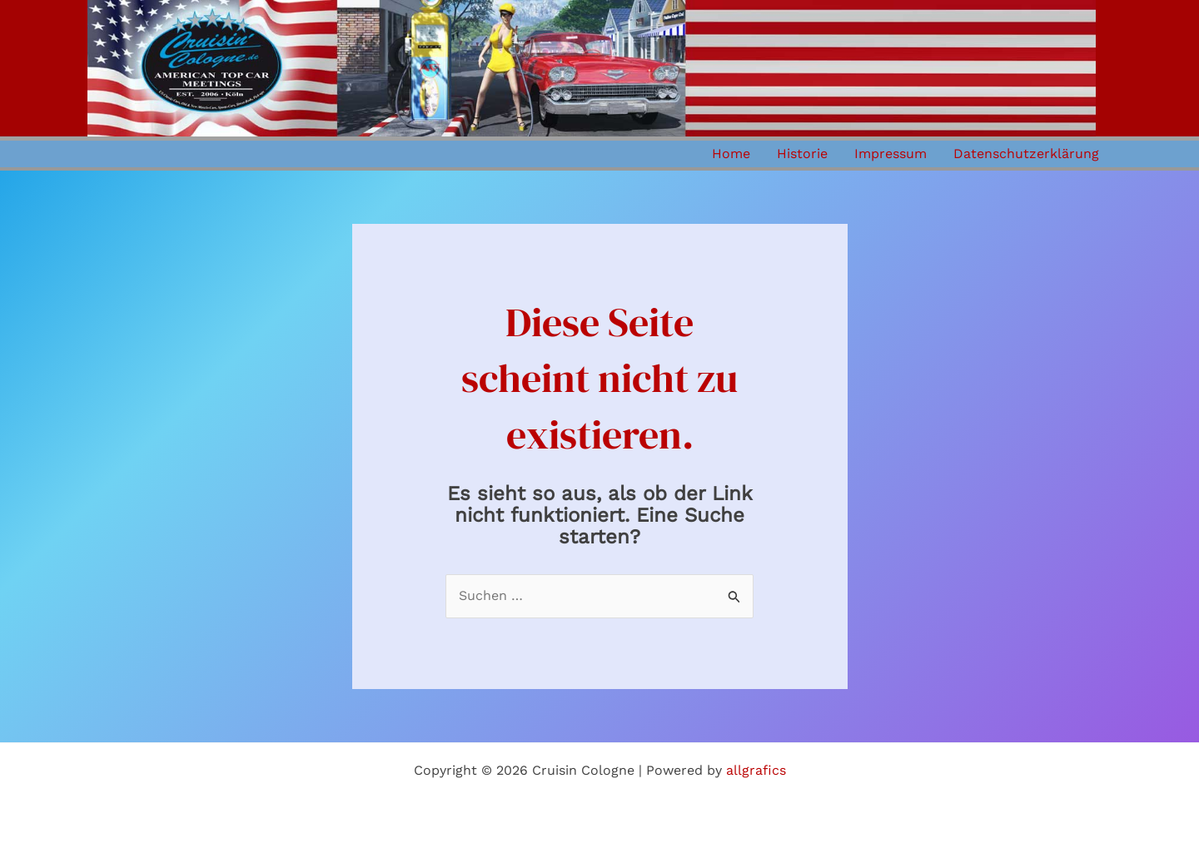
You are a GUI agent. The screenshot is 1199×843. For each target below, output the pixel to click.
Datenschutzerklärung (1026, 153)
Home (731, 153)
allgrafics (756, 770)
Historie (802, 153)
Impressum (890, 153)
